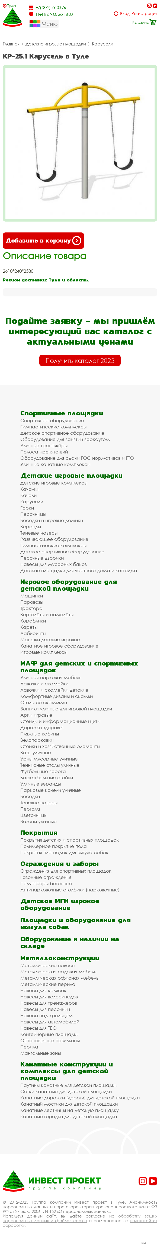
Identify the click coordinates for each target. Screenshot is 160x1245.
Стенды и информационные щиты (60, 721)
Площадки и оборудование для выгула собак (75, 923)
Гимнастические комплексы (53, 426)
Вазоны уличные (38, 821)
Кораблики (33, 620)
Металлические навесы (47, 965)
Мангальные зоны (40, 1053)
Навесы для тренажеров (48, 1003)
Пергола (30, 809)
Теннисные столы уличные (49, 765)
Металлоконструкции (59, 958)
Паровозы (31, 602)
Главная (11, 44)
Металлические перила (47, 984)
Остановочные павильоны (50, 1040)
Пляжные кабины (39, 733)
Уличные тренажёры (44, 445)
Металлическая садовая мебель (58, 971)
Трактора (31, 608)
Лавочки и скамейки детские (54, 690)
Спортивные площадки (61, 413)
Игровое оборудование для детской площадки (68, 585)
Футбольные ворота (43, 771)
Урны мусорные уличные (49, 758)
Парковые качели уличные (50, 790)
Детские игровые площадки (55, 44)
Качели (28, 495)
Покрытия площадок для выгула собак (64, 852)
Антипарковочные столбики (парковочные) (70, 889)
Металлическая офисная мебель (59, 978)
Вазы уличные (35, 752)
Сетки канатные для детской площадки (66, 1091)
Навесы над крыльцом (46, 1015)
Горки (27, 507)
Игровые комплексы (43, 652)
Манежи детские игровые (50, 639)
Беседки (30, 796)
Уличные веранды (40, 783)
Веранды (30, 526)
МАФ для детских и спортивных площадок (79, 666)
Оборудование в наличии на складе (69, 942)
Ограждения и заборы (59, 863)
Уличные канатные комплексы (55, 464)
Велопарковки (36, 740)
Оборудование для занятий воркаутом (65, 439)
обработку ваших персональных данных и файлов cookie (80, 1218)
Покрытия (38, 832)
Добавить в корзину (43, 240)
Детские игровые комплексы (53, 482)
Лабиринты (33, 633)
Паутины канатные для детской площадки (68, 1085)
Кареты (28, 627)
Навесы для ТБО (38, 1028)
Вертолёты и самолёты (46, 614)
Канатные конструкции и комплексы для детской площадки (66, 1071)
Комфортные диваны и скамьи (56, 696)
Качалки (29, 489)
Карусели (102, 44)
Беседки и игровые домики (51, 520)
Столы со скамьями (43, 702)
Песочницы (33, 514)
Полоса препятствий (44, 451)
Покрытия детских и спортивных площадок (69, 840)
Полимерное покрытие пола (53, 846)
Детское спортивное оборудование (62, 433)
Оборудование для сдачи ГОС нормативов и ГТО (77, 458)
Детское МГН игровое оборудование (59, 904)
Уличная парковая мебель (50, 677)
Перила (29, 1046)
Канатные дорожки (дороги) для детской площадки (80, 1097)
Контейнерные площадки (49, 1034)
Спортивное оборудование (52, 420)
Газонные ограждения (45, 877)
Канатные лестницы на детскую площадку (69, 1110)
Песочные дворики (42, 558)
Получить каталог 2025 (80, 360)
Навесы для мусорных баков (53, 564)
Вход (125, 13)
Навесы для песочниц (45, 1009)
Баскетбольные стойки (46, 777)
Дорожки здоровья (41, 727)
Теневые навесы (38, 532)
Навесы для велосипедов (49, 996)
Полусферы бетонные (46, 883)
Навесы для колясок (43, 990)
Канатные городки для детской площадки (68, 1116)
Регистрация (144, 13)
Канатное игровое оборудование (59, 645)
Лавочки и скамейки (44, 683)
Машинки (31, 595)
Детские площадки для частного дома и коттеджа (78, 570)
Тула (11, 5)
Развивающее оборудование (54, 539)
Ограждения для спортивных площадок (65, 871)
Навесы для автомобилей (49, 1021)
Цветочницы (33, 815)
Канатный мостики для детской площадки (69, 1104)
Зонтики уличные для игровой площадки (66, 708)
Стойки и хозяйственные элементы (60, 746)
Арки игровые (36, 715)
